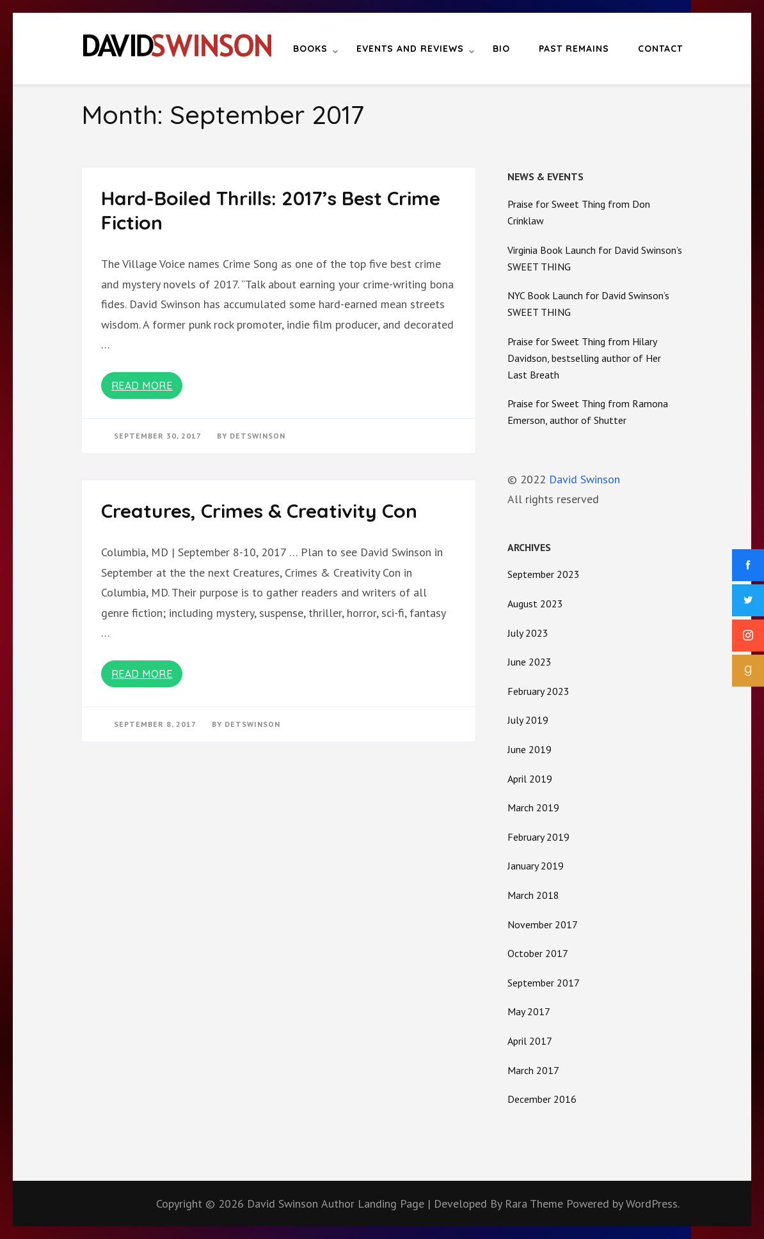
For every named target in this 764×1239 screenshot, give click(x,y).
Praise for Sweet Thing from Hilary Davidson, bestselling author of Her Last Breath (584, 358)
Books (310, 48)
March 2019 (533, 807)
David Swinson (584, 479)
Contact (660, 48)
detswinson (257, 435)
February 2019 (538, 836)
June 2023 (529, 661)
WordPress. (653, 1203)
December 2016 (542, 1099)
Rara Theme (535, 1203)
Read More (142, 385)
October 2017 (537, 953)
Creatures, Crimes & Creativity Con (259, 511)
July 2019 (527, 719)
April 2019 (529, 778)
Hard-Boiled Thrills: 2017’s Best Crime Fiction (270, 210)
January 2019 (535, 865)
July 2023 (527, 633)
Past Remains (574, 48)
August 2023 (535, 603)
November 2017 (542, 924)
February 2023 (538, 691)
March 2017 (533, 1070)
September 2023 (543, 574)
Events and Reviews (410, 48)
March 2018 (533, 895)
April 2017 (529, 1040)
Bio (501, 48)
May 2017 (528, 1011)
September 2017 (543, 982)
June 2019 (529, 749)
